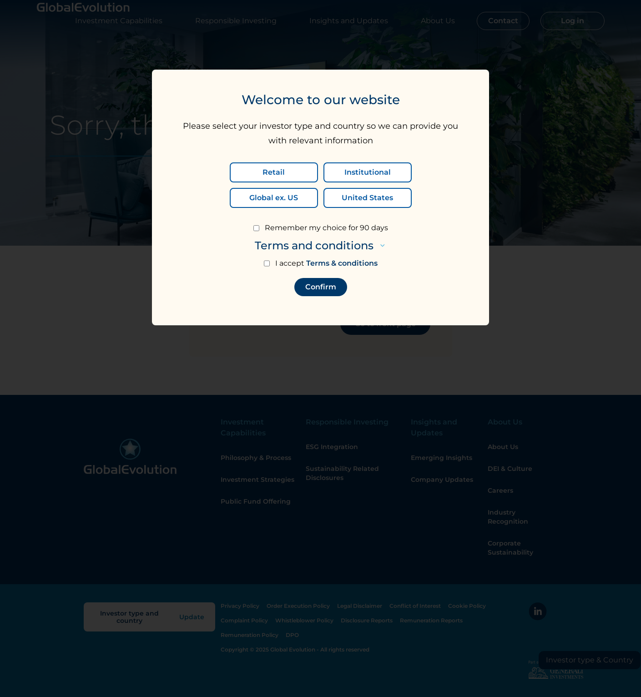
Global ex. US (273, 197)
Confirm (320, 287)
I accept (326, 263)
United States (367, 197)
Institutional (367, 172)
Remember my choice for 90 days (326, 227)
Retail (273, 172)
